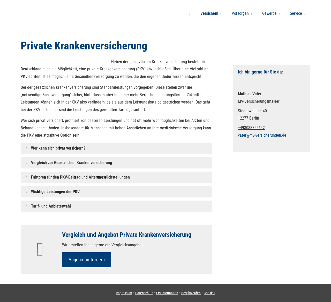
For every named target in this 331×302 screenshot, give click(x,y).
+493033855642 (251, 127)
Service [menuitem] (296, 13)
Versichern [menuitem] (209, 13)
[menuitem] (189, 13)
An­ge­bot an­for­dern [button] (87, 260)
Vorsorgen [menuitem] (240, 13)
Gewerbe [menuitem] (269, 13)
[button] (58, 148)
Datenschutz (144, 293)
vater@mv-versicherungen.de (262, 135)
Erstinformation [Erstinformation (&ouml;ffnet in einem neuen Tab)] (167, 293)
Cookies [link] (209, 293)
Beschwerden (191, 293)
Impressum (124, 293)
